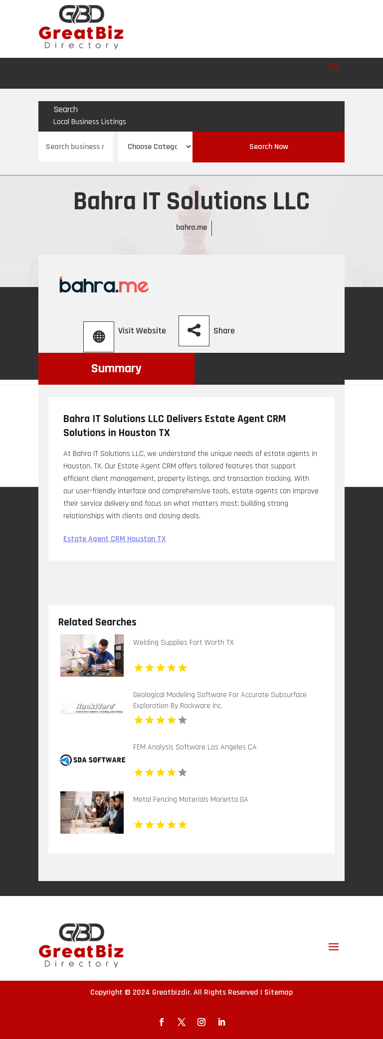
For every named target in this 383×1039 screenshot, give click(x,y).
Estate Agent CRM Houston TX (114, 539)
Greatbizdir (171, 992)
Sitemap (278, 992)
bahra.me (191, 227)
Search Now (268, 147)
